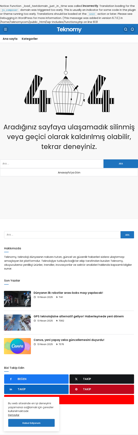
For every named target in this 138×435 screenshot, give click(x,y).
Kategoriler (30, 39)
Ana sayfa (10, 39)
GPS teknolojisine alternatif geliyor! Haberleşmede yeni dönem (79, 316)
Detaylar (13, 415)
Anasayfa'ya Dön (69, 172)
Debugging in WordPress (16, 18)
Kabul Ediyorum (31, 423)
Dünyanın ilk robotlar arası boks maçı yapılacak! (68, 293)
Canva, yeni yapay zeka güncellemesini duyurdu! (69, 340)
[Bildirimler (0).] (132, 29)
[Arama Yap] (126, 29)
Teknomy (69, 29)
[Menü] (5, 29)
